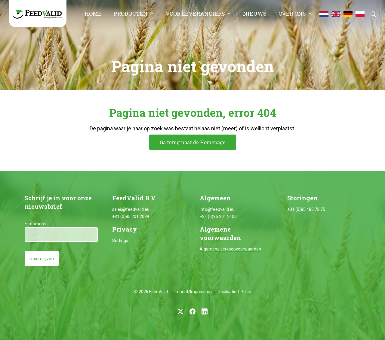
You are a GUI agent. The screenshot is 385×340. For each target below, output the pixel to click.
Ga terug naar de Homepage (193, 142)
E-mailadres (36, 223)
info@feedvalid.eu (217, 209)
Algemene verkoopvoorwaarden (230, 249)
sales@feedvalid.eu (130, 209)
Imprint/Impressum (193, 291)
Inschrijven (41, 258)
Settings (120, 240)
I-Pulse (244, 291)
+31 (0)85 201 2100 (218, 216)
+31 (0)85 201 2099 (130, 216)
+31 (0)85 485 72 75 (306, 209)
